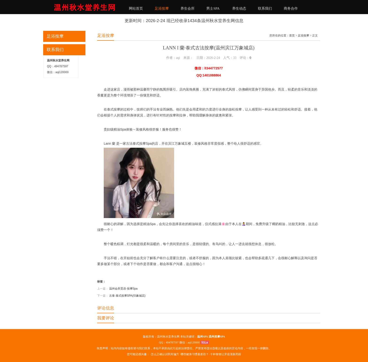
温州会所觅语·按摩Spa (123, 288)
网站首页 (136, 8)
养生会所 (187, 8)
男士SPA (212, 8)
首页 (292, 35)
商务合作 (291, 8)
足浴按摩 (162, 8)
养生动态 (239, 8)
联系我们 (265, 8)
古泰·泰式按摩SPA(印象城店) (127, 295)
